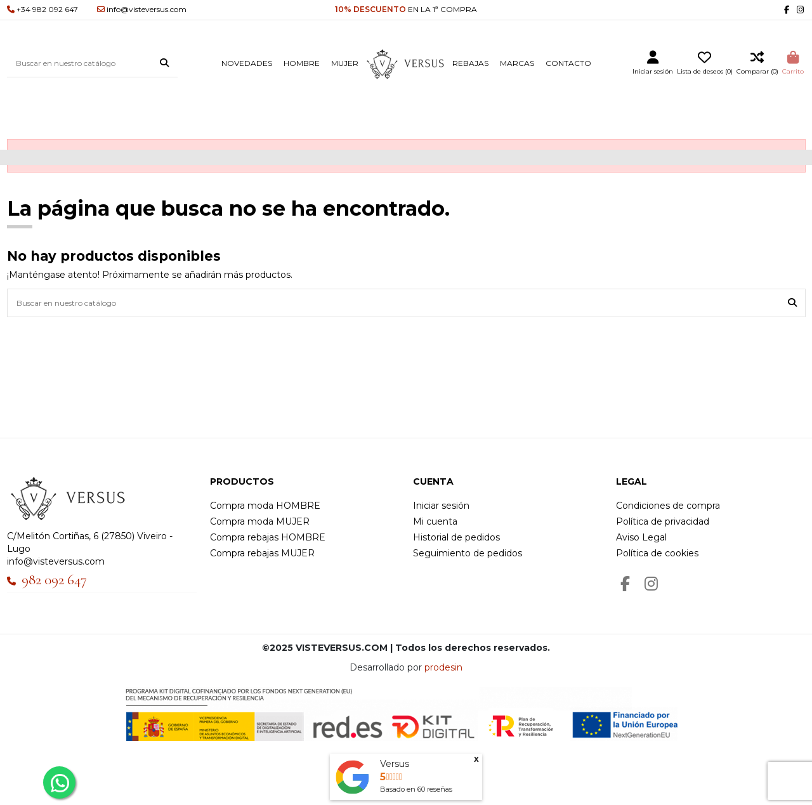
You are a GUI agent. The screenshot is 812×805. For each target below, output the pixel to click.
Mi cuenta (435, 521)
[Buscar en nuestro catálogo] (164, 63)
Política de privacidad (662, 521)
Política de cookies (657, 553)
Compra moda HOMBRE (265, 505)
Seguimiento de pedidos (467, 553)
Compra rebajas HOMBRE (267, 537)
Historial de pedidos (456, 537)
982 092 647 (54, 580)
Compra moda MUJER (260, 521)
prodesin (443, 667)
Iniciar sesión (441, 505)
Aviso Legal (641, 537)
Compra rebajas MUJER (262, 553)
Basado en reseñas (416, 789)
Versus (394, 763)
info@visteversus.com (56, 561)
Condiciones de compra (668, 505)
